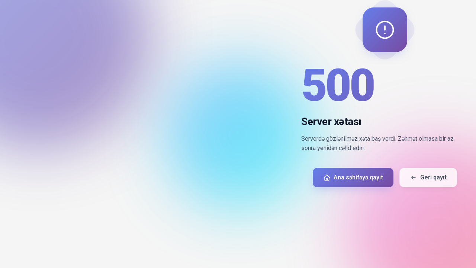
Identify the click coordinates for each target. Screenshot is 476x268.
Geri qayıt (428, 177)
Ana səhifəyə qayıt (353, 177)
